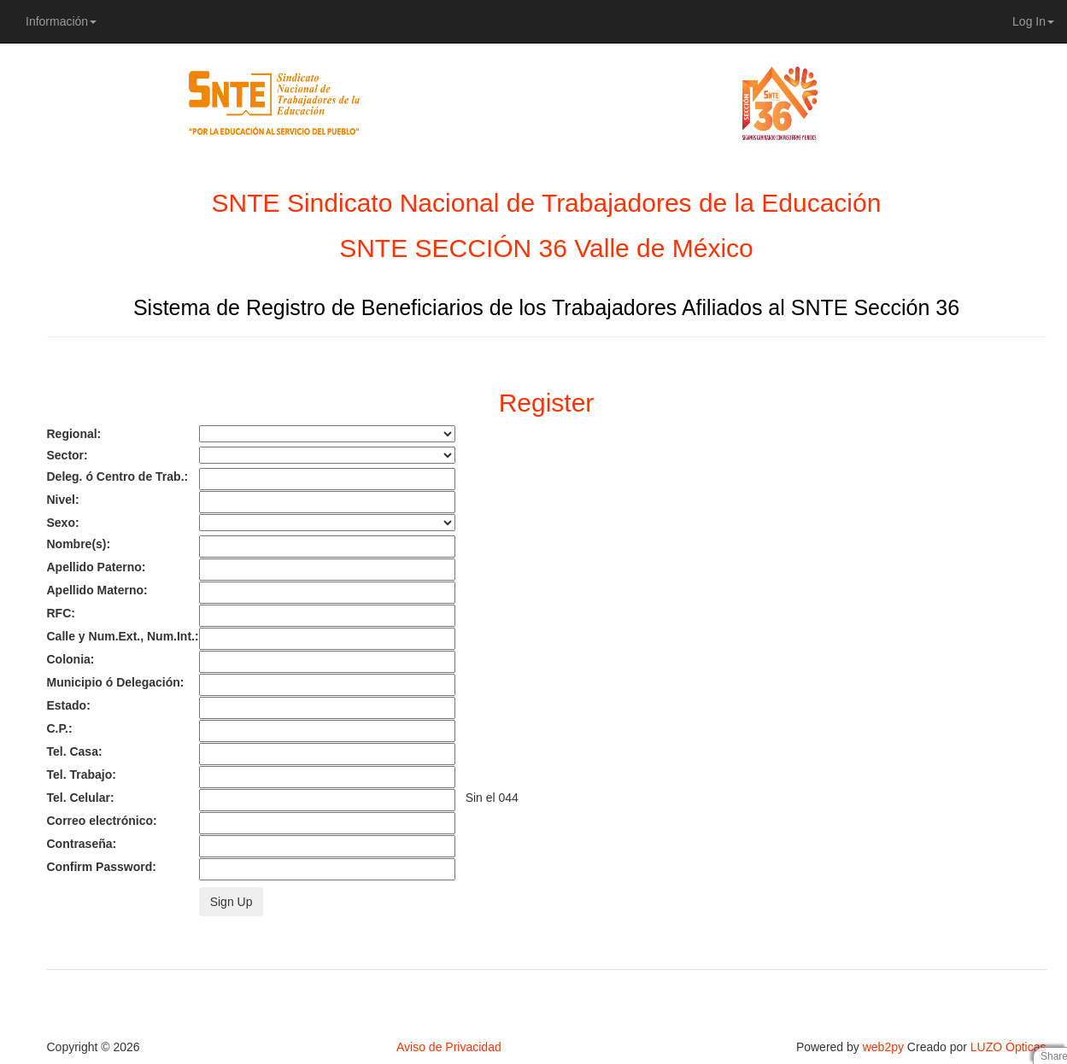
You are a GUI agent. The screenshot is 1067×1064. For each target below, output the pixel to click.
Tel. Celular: (80, 797)
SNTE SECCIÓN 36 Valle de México (546, 248)
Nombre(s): (79, 544)
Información (61, 21)
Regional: (74, 434)
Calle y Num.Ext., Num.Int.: (123, 636)
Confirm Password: (101, 867)
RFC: (61, 613)
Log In (1033, 21)
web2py (883, 1047)
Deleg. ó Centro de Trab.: (118, 476)
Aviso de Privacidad (448, 1047)
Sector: (67, 455)
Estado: (69, 705)
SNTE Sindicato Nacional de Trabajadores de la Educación (547, 203)
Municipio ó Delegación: (116, 682)
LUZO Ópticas (1008, 1047)
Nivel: (63, 499)
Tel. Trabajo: (81, 774)
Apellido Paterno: (96, 567)
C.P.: (60, 728)
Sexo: (63, 522)
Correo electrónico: (102, 820)
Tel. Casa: (75, 751)
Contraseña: (82, 844)
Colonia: (71, 659)
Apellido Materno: (97, 590)
